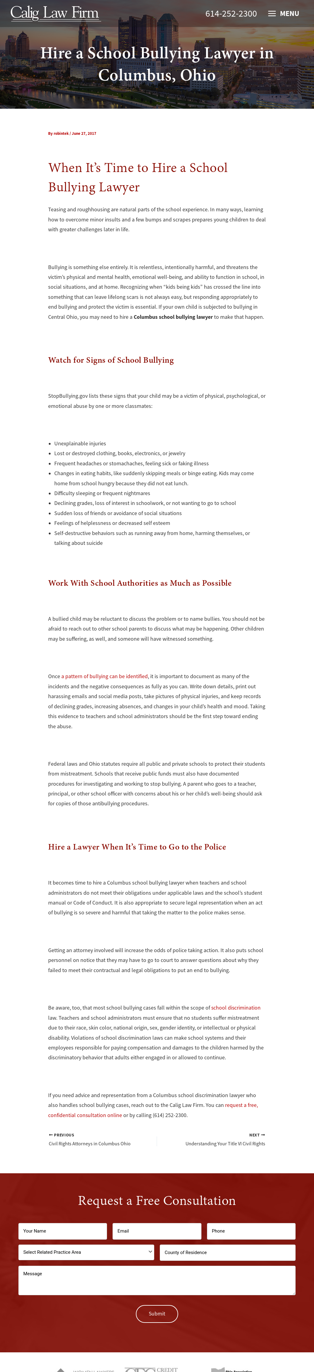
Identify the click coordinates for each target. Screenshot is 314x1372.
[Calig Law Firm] (56, 13)
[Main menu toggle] (283, 13)
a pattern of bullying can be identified (104, 676)
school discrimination (236, 1007)
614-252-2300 (231, 13)
